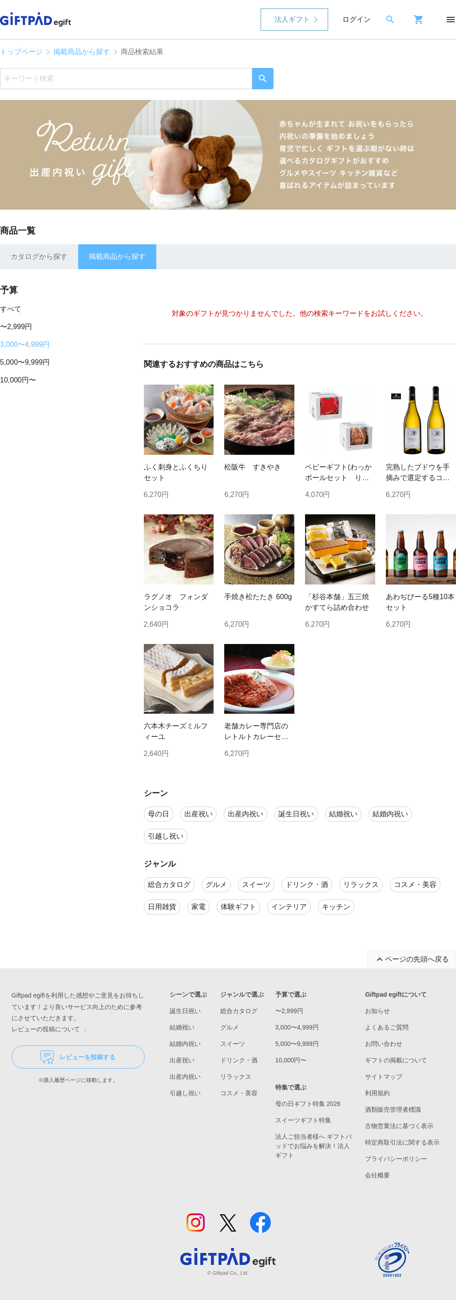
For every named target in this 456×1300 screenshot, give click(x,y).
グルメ (229, 1027)
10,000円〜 (18, 380)
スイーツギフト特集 (303, 1120)
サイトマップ (383, 1076)
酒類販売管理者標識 (393, 1109)
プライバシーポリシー (396, 1158)
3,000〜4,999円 (25, 344)
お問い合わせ (383, 1043)
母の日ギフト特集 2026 (308, 1103)
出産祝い (182, 1060)
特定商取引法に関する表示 (402, 1142)
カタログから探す (39, 256)
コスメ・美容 (239, 1093)
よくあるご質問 (386, 1027)
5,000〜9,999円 (25, 362)
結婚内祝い (185, 1043)
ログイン (356, 19)
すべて (10, 309)
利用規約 (377, 1093)
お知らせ (377, 1010)
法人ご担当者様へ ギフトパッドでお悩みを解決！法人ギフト (313, 1146)
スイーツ (232, 1043)
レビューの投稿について (51, 1029)
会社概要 (377, 1175)
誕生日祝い (185, 1010)
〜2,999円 (16, 326)
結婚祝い (182, 1027)
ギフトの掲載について (396, 1060)
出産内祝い (185, 1076)
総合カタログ (239, 1010)
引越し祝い (185, 1093)
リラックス (235, 1076)
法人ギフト (292, 19)
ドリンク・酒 (239, 1060)
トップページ (21, 52)
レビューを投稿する (77, 1057)
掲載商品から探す (81, 52)
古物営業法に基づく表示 (399, 1125)
